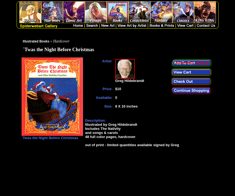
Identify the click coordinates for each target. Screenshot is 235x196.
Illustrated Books (36, 41)
